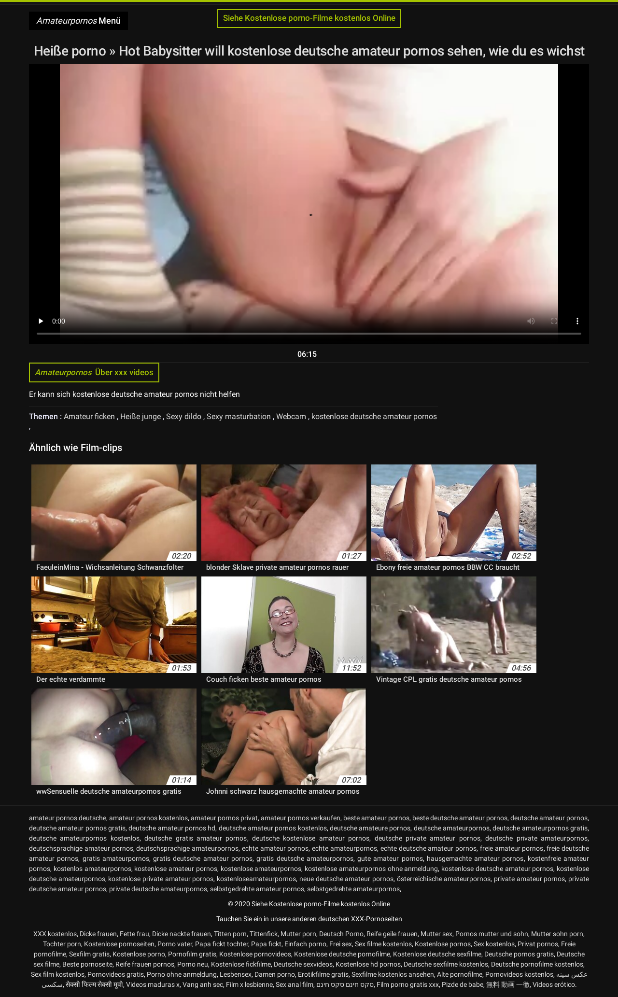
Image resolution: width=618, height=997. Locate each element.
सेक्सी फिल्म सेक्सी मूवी (94, 984)
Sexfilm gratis (89, 954)
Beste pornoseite (87, 964)
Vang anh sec (203, 984)
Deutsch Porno (341, 934)
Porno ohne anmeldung (182, 974)
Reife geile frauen (392, 934)
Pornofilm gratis (192, 954)
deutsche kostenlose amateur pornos (310, 838)
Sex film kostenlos (57, 974)
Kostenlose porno (138, 954)
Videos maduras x (153, 984)
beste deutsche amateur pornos (459, 818)
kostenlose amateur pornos (175, 868)
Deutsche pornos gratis (519, 954)
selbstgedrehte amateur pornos (257, 889)
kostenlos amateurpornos (92, 868)
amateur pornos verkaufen (300, 818)
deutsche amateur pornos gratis (77, 828)
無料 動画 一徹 (508, 984)
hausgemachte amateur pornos (475, 858)
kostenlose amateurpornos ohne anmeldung (371, 868)
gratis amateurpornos (116, 858)
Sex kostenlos (494, 944)
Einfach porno (305, 944)
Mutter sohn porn (557, 934)
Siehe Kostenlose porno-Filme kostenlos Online (309, 18)
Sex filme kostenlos (383, 944)
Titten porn (230, 934)
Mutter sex (436, 934)
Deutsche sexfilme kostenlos (446, 964)
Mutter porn (298, 934)
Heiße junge (141, 416)
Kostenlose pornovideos (255, 954)
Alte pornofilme (459, 974)
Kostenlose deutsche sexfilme (437, 954)
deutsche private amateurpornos (536, 838)
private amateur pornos (529, 879)
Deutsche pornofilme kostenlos (537, 964)
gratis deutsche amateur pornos (203, 858)
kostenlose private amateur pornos (160, 879)
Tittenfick (264, 934)
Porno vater (174, 944)
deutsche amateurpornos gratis (540, 828)
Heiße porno (71, 51)
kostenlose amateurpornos (261, 868)
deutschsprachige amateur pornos (81, 848)
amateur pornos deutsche (67, 818)
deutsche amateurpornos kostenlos (84, 838)
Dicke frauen (98, 934)
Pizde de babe (462, 984)
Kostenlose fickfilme (241, 964)
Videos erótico (554, 984)
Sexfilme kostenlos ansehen (392, 974)
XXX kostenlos (55, 934)
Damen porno (274, 974)
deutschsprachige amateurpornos (187, 848)
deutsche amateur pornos (549, 818)
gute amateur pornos (390, 858)
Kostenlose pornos (443, 944)
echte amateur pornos (275, 848)
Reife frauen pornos (144, 964)
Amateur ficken (90, 416)
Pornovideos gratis (115, 974)
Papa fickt (266, 944)
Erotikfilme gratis (323, 974)
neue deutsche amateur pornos (346, 879)
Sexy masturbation (240, 416)
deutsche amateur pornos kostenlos (273, 828)
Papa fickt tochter (221, 944)
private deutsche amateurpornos (158, 889)
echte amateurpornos (344, 848)
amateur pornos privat (224, 818)
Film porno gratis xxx (408, 984)
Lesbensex (236, 974)
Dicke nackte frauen (181, 934)
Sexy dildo (184, 416)
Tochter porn (62, 944)
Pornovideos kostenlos (519, 974)
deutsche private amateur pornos (427, 838)
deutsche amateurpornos (452, 828)
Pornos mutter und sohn (491, 934)
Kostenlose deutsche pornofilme (342, 954)
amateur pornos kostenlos (148, 818)
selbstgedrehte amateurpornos (353, 889)
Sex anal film (294, 984)
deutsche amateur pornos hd (171, 828)
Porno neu (192, 964)
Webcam (292, 416)
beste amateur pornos (376, 818)
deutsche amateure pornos (370, 828)
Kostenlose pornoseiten (119, 944)
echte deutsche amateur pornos (428, 848)
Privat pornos (538, 944)
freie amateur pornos (512, 848)
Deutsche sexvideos (303, 964)
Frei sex (340, 944)
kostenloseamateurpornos (256, 879)
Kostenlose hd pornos (368, 964)
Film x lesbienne (249, 984)
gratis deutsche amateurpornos (304, 858)
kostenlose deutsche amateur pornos (374, 416)
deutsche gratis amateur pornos (195, 838)
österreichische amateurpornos (444, 879)
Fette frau (134, 934)
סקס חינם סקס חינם (345, 984)
